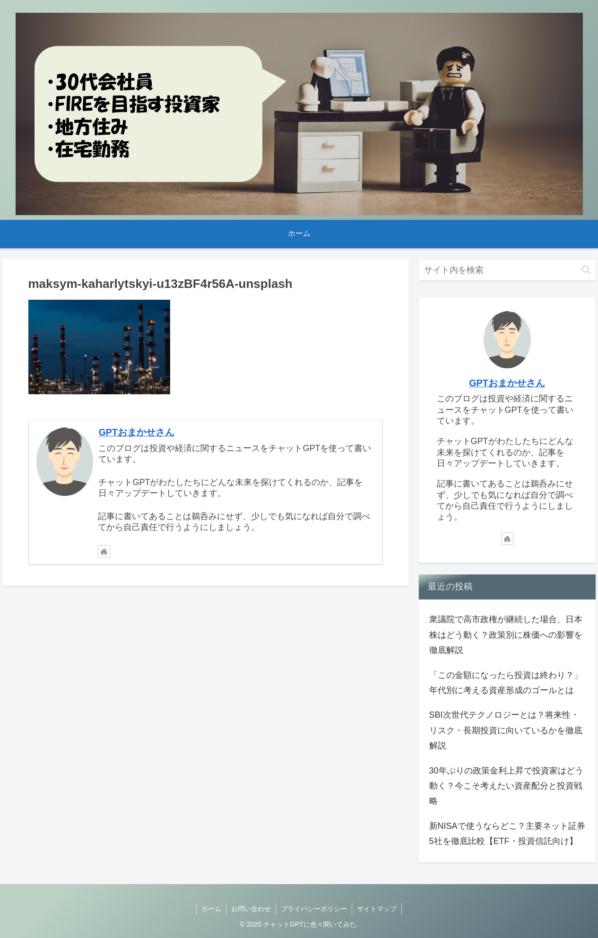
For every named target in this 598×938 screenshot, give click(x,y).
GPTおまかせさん (136, 432)
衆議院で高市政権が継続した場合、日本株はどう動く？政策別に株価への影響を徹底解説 (505, 635)
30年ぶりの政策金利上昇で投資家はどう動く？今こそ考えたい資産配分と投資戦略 (506, 786)
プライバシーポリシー (314, 908)
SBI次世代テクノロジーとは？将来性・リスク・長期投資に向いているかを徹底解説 (505, 730)
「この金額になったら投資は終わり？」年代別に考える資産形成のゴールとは (505, 682)
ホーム (211, 908)
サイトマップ (377, 908)
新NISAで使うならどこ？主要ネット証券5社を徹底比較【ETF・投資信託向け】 (507, 833)
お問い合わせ (251, 908)
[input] (507, 270)
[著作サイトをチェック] (104, 551)
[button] (586, 269)
